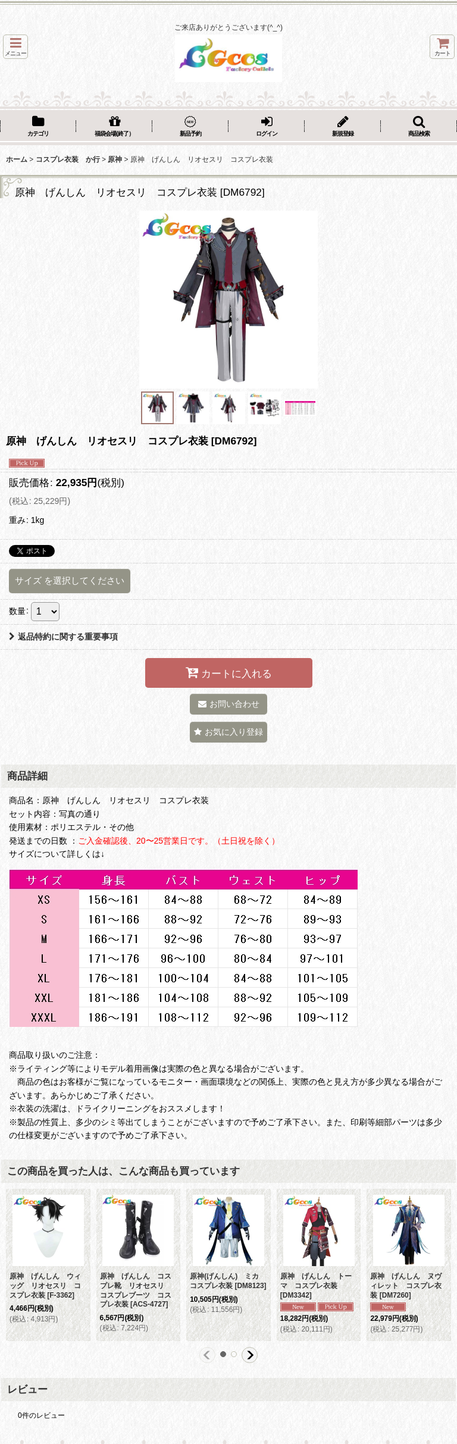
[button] (15, 47)
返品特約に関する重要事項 (63, 636)
